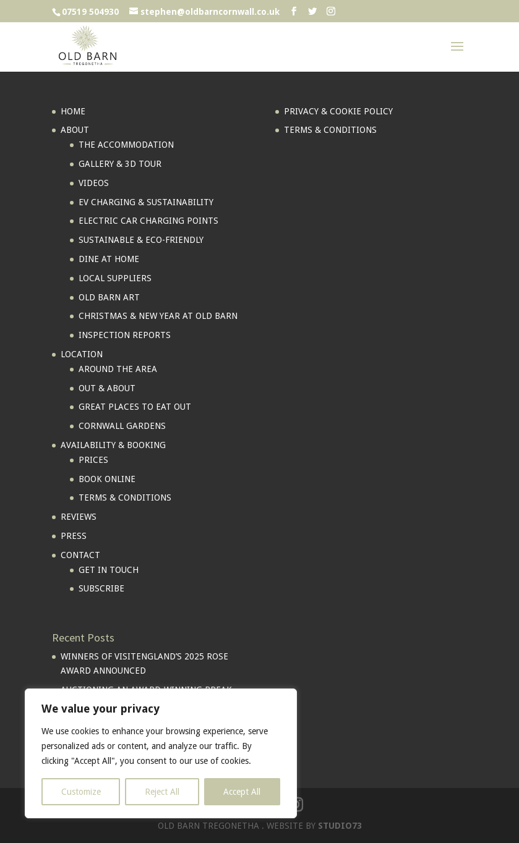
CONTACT (80, 555)
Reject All (162, 792)
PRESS (74, 536)
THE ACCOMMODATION (126, 145)
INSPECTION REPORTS (125, 335)
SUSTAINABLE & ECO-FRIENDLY (141, 240)
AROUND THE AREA (118, 369)
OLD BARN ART (109, 297)
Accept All (241, 792)
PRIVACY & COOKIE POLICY (338, 111)
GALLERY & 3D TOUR (120, 164)
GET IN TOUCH (109, 570)
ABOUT (75, 130)
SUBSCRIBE (101, 588)
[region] (161, 753)
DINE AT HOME (109, 259)
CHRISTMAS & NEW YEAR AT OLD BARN (158, 316)
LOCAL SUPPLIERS (115, 278)
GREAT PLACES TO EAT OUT (135, 407)
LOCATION (82, 354)
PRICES (93, 460)
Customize (81, 792)
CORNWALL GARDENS (122, 426)
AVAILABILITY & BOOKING (113, 445)
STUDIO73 (340, 826)
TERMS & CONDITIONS (125, 497)
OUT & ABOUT (107, 388)
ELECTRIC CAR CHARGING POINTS (148, 221)
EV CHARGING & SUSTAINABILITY (146, 202)
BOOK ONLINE (107, 479)
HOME (73, 111)
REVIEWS (79, 517)
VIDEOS (94, 183)
